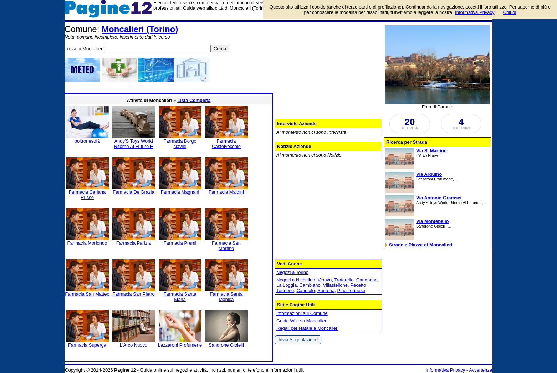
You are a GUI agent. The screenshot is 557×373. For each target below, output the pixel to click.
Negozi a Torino (292, 272)
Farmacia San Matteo (87, 294)
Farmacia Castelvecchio (226, 143)
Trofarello (343, 279)
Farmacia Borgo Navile (179, 143)
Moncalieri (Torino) (140, 29)
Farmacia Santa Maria (180, 296)
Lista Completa (193, 100)
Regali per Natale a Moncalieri (307, 328)
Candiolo (305, 290)
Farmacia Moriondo (87, 243)
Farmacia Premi (180, 243)
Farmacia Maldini (226, 192)
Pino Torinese (351, 290)
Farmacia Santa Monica (226, 296)
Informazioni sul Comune (302, 313)
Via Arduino (429, 174)
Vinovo (325, 279)
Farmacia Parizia (133, 243)
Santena (325, 290)
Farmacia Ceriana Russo (87, 194)
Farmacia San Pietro (133, 294)
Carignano (367, 279)
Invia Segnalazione (298, 339)
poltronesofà (87, 141)
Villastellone (335, 285)
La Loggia (286, 285)
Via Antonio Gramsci (438, 197)
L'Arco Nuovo (134, 345)
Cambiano (309, 285)
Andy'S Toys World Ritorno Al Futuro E (133, 143)
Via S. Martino (431, 150)
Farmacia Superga (87, 345)
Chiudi (509, 12)
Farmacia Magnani (180, 192)
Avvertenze (480, 370)
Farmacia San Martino (226, 245)
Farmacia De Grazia (133, 192)
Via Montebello (432, 221)
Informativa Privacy (445, 370)
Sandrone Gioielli (226, 345)
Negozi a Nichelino (295, 279)
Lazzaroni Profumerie (180, 345)
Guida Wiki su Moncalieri (301, 320)
